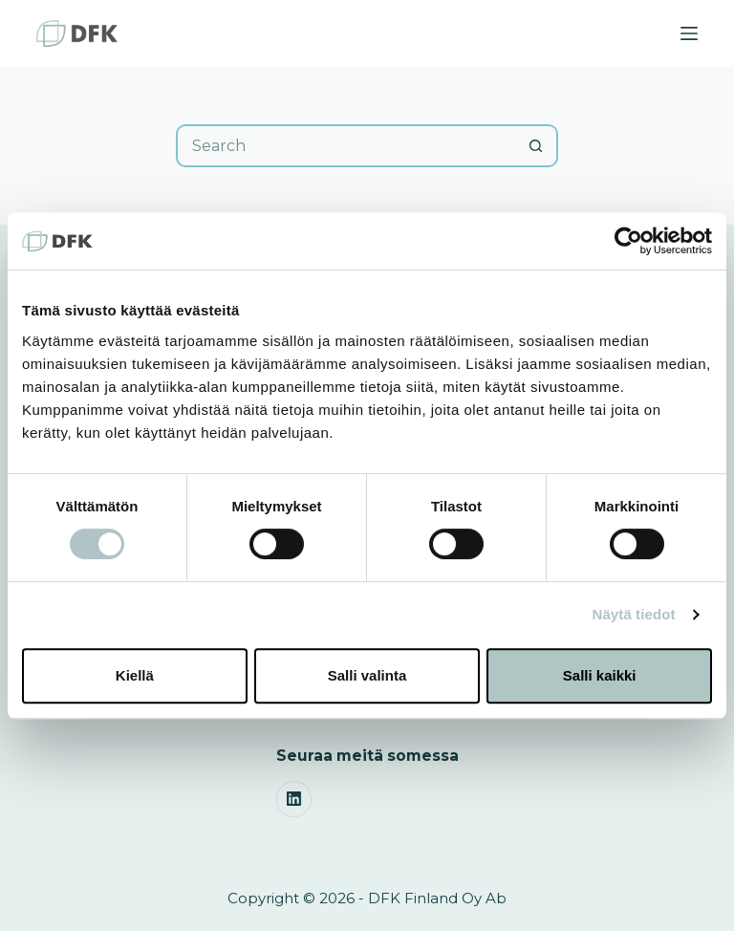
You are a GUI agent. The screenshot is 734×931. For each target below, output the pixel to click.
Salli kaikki (600, 675)
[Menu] (689, 33)
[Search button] (536, 145)
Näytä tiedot (634, 614)
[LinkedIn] (294, 799)
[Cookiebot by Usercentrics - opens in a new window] (628, 241)
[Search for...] (345, 145)
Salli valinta (367, 675)
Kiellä (135, 675)
